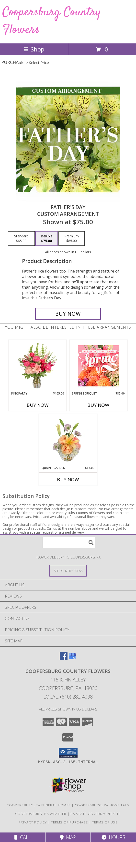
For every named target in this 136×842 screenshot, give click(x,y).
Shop (34, 49)
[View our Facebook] (64, 658)
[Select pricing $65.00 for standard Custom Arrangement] (21, 239)
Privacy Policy (33, 822)
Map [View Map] (68, 837)
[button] (68, 753)
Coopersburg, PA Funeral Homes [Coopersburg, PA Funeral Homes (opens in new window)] (39, 805)
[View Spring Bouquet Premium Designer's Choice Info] (98, 365)
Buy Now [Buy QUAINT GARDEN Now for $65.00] (68, 479)
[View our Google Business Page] (72, 658)
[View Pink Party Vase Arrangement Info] (37, 365)
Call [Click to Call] (22, 837)
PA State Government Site (95, 814)
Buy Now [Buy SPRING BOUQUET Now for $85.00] (98, 405)
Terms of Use (104, 822)
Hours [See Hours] (113, 837)
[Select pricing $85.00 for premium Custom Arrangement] (71, 239)
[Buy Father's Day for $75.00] (68, 314)
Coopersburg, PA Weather (40, 814)
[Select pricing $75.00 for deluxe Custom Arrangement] (46, 239)
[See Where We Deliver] (68, 570)
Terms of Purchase (69, 822)
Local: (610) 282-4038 (68, 696)
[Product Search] (69, 542)
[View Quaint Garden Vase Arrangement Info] (68, 440)
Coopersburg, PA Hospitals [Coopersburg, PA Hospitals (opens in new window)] (102, 805)
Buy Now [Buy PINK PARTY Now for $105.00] (38, 405)
